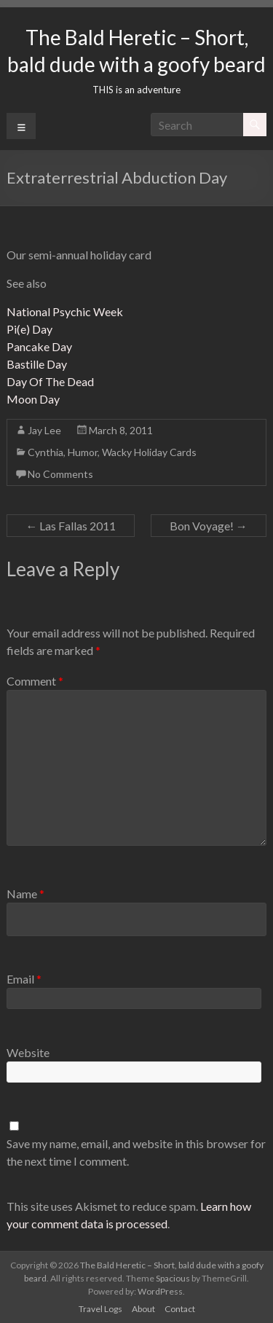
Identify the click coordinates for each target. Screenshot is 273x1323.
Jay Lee (44, 430)
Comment (35, 681)
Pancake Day (39, 346)
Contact (180, 1308)
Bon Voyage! (209, 526)
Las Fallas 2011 (70, 526)
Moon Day (33, 399)
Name (25, 893)
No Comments (60, 474)
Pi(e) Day (29, 329)
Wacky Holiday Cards (149, 452)
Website (28, 1052)
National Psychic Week (65, 311)
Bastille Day (37, 364)
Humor (83, 452)
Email (24, 979)
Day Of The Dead (50, 381)
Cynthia (45, 452)
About (143, 1308)
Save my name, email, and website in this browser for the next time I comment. (136, 1152)
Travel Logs (100, 1308)
